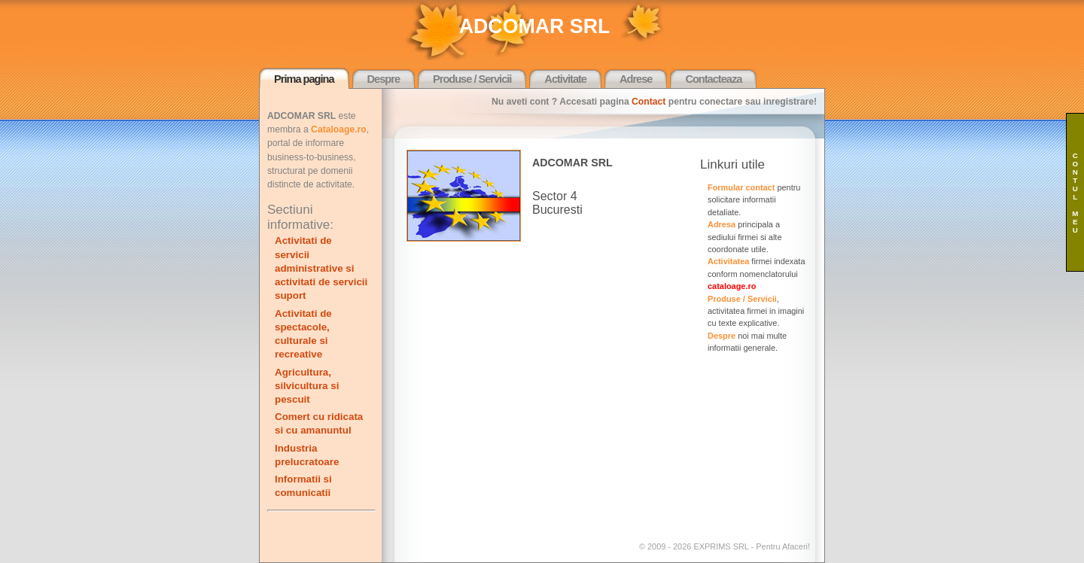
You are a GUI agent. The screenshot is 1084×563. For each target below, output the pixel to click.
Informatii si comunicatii (303, 485)
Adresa (721, 224)
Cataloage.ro (339, 129)
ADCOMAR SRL (535, 26)
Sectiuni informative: (300, 217)
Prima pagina (304, 79)
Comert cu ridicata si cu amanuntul (319, 423)
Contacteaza (713, 79)
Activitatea (728, 261)
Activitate (565, 79)
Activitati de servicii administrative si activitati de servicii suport (321, 268)
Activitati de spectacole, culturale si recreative (303, 334)
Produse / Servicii (472, 79)
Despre (383, 79)
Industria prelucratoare (307, 455)
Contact (648, 101)
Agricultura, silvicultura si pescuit (307, 386)
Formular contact (741, 187)
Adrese (636, 79)
